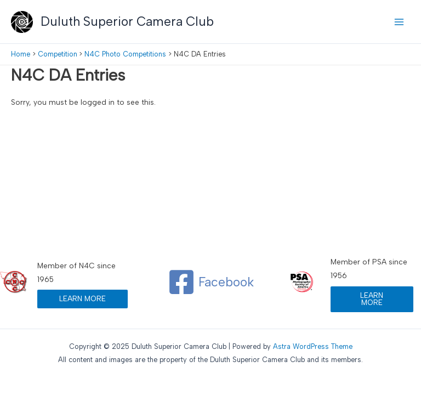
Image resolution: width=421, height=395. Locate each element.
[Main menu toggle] (399, 21)
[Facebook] (211, 282)
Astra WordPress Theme (312, 346)
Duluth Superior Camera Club (127, 21)
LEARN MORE (82, 298)
